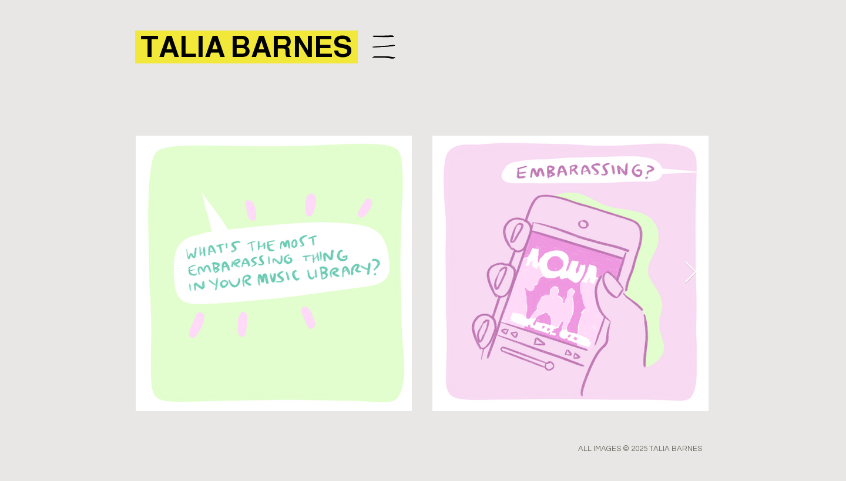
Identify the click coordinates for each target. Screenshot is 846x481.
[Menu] (383, 47)
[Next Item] (690, 272)
